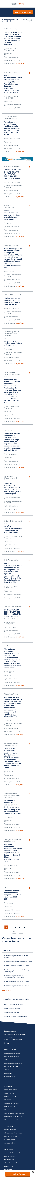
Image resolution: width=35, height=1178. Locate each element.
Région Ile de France (11, 694)
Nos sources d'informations (13, 1133)
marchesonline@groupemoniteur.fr (14, 1034)
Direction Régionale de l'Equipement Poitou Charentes (12, 333)
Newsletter (8, 1073)
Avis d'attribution (10, 1077)
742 (14, 931)
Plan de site (8, 1170)
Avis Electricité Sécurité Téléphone (14, 1016)
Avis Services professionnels (13, 1004)
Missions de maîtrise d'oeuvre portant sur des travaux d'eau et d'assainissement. (12, 301)
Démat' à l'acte (9, 1106)
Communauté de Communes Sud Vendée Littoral (12, 374)
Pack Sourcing (9, 1093)
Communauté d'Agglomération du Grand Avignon (10, 478)
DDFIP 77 (7, 646)
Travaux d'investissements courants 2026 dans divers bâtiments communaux (12, 215)
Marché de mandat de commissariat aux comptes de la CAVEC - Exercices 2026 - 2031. (12, 895)
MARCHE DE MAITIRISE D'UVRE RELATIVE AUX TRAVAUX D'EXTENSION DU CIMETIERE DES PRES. (13, 174)
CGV (6, 1060)
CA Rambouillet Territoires (13, 606)
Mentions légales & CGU (12, 1057)
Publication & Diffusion (11, 1103)
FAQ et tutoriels (9, 1156)
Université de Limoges (11, 245)
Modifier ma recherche (22, 12)
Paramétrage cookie (11, 1067)
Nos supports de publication (13, 1116)
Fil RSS (6, 1070)
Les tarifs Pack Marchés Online (14, 1113)
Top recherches (9, 1080)
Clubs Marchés (9, 1160)
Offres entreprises (10, 1130)
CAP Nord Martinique (11, 29)
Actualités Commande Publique (14, 1153)
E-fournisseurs (9, 1100)
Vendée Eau (8, 430)
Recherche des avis (10, 1136)
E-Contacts (8, 1110)
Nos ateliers (8, 1166)
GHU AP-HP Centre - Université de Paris (11, 117)
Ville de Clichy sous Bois (12, 166)
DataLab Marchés (10, 1096)
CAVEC (6, 887)
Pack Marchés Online (11, 1090)
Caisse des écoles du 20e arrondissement (12, 840)
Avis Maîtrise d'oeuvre (10, 1012)
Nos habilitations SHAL (11, 1120)
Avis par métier (9, 1143)
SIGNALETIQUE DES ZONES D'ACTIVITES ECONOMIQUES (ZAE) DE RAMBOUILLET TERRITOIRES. (12, 614)
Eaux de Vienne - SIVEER (12, 295)
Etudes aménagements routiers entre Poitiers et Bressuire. (13, 342)
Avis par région (9, 1140)
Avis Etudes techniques (11, 1008)
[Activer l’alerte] (17, 1174)
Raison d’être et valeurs (12, 1053)
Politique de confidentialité (13, 1063)
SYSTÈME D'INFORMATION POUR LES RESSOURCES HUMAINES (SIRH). (13, 529)
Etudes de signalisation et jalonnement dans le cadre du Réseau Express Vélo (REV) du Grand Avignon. (13, 488)
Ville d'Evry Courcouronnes (9, 206)
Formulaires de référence (12, 1163)
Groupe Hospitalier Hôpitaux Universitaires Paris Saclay (12, 795)
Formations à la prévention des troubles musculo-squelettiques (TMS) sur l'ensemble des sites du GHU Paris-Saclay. (12, 128)
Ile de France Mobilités (11, 72)
